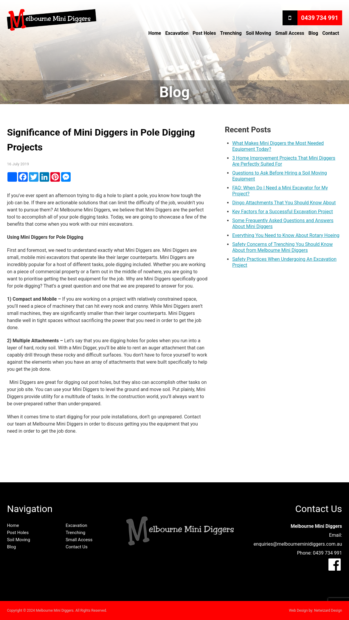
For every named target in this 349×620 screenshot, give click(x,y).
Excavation (176, 33)
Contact (330, 33)
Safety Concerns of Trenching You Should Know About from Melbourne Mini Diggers (282, 247)
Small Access (289, 33)
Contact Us (77, 547)
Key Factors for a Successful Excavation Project (282, 211)
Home (154, 33)
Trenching (231, 33)
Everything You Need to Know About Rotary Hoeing (285, 235)
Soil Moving (258, 33)
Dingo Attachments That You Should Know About (284, 202)
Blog (313, 33)
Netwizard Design (328, 610)
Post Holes (204, 33)
